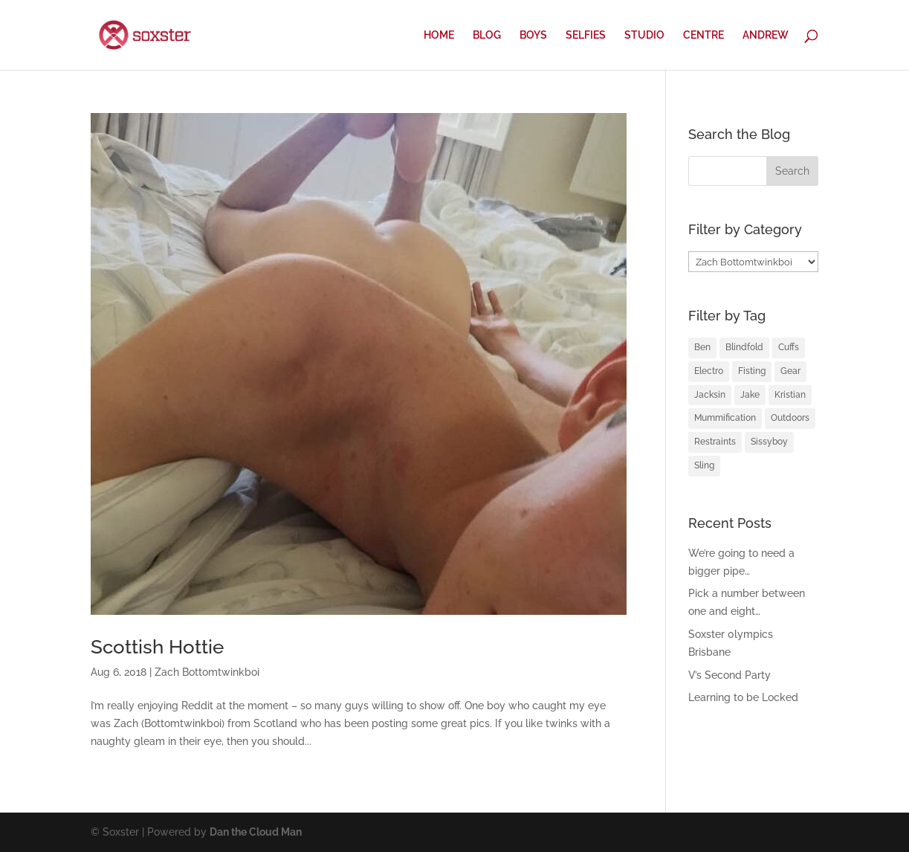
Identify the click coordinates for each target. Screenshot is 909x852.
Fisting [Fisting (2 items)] (752, 371)
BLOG (487, 35)
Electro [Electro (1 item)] (708, 371)
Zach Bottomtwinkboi (207, 672)
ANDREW (766, 35)
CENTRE (703, 35)
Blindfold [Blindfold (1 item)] (744, 347)
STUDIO (644, 35)
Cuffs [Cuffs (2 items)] (788, 347)
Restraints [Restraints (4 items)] (715, 441)
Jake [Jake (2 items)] (750, 395)
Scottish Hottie (157, 647)
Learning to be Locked (743, 697)
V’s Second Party (729, 675)
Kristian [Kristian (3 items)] (790, 395)
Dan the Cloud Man (256, 832)
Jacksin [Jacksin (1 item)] (709, 395)
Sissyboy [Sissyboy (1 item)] (769, 441)
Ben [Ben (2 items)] (702, 347)
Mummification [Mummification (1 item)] (725, 418)
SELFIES (586, 35)
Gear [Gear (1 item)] (790, 371)
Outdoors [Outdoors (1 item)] (790, 418)
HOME (439, 35)
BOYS (533, 35)
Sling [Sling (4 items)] (704, 465)
